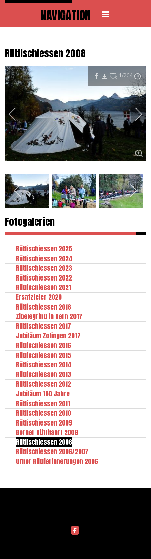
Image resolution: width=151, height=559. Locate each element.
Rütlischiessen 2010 (43, 413)
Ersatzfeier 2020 (39, 297)
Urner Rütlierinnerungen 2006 (57, 461)
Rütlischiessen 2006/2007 (52, 451)
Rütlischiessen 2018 (43, 307)
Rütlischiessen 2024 (44, 258)
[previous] (17, 114)
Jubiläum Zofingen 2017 (48, 335)
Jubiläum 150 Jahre (43, 393)
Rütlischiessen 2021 (43, 287)
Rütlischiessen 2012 (43, 384)
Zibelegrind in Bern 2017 (49, 316)
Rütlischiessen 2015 (43, 355)
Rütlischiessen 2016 (43, 345)
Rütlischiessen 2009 (44, 423)
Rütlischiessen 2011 (43, 403)
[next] (134, 114)
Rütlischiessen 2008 (44, 442)
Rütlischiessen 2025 (44, 248)
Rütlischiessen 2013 (43, 374)
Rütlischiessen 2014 (43, 364)
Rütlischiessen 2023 (44, 268)
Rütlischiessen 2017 (43, 326)
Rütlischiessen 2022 (44, 278)
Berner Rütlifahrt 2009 (47, 432)
